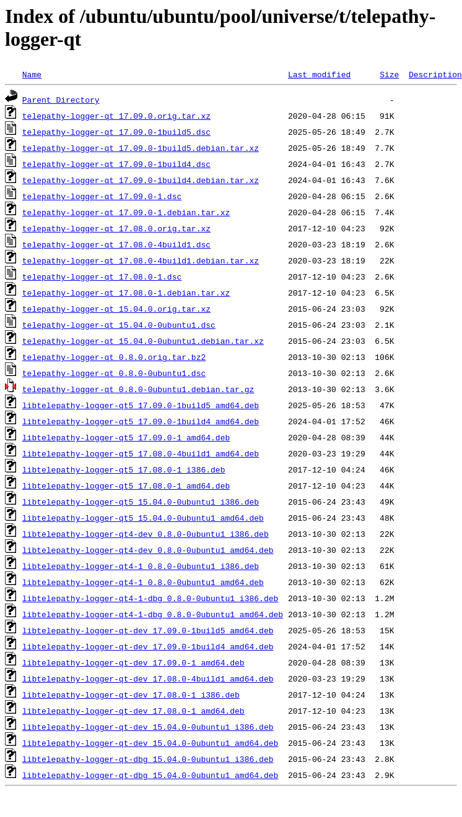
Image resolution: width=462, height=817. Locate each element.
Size (389, 74)
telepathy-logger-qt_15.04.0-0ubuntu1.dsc (119, 324)
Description (435, 74)
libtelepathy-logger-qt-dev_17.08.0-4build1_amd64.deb (148, 678)
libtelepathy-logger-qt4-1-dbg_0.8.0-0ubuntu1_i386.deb (150, 598)
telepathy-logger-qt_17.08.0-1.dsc (101, 276)
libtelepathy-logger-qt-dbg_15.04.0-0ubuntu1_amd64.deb (150, 775)
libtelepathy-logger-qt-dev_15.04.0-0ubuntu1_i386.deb (148, 726)
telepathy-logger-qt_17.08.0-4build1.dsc (116, 244)
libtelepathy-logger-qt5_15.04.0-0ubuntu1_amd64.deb (143, 517)
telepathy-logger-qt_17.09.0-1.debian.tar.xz (126, 212)
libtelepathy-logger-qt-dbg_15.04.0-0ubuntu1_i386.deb (148, 758)
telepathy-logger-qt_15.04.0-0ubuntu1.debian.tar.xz (143, 340)
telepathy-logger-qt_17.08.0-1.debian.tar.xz (126, 292)
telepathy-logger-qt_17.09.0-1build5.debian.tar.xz (140, 147)
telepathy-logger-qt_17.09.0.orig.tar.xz (116, 115)
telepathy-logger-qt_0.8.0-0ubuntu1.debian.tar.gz (138, 389)
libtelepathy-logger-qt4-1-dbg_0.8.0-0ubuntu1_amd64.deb (152, 614)
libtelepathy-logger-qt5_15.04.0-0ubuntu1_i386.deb (140, 501)
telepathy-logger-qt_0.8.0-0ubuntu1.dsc (114, 373)
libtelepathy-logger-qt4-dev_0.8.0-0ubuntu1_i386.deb (145, 533)
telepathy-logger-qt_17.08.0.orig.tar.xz (116, 228)
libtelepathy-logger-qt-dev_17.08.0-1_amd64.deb (133, 710)
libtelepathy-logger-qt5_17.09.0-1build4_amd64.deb (140, 421)
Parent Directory (61, 99)
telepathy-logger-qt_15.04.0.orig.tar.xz (116, 308)
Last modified (319, 74)
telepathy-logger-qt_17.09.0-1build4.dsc (116, 163)
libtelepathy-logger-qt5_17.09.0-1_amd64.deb (126, 437)
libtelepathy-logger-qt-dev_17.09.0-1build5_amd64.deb (148, 630)
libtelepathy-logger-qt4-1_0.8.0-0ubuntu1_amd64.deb (143, 582)
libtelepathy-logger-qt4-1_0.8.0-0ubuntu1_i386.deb (140, 565)
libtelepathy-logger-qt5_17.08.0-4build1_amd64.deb (140, 453)
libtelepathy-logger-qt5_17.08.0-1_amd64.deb (126, 485)
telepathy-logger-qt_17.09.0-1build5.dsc (116, 131)
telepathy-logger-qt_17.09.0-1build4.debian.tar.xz (140, 180)
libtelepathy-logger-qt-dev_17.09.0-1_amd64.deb (133, 662)
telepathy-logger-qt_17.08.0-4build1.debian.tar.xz (140, 260)
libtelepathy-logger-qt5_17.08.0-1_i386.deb (123, 469)
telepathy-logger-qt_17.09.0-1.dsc (101, 196)
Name (31, 74)
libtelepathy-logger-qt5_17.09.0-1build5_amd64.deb (140, 405)
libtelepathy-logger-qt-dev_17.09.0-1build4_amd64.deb (148, 646)
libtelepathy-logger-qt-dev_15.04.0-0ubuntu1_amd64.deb (150, 742)
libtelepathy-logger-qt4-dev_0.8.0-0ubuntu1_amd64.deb (148, 549)
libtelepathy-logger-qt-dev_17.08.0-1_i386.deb (131, 694)
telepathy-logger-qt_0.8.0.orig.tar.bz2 (114, 356)
